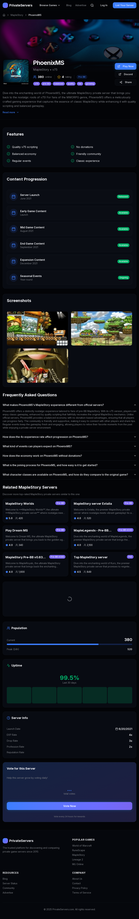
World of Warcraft (82, 845)
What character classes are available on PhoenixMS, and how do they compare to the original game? (69, 474)
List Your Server (124, 5)
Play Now (125, 66)
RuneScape (78, 850)
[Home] (4, 15)
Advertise (80, 5)
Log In (104, 5)
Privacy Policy (80, 888)
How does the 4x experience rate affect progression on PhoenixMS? (69, 436)
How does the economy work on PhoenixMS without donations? (69, 455)
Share (126, 82)
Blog (68, 5)
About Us (77, 878)
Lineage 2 (77, 859)
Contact (76, 883)
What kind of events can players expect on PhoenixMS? (69, 446)
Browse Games (50, 5)
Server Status (10, 883)
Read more (11, 112)
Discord (126, 74)
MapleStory (17, 15)
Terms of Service (81, 892)
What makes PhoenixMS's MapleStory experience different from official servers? (69, 405)
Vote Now (69, 806)
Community (9, 888)
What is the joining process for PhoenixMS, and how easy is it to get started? (69, 465)
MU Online (77, 864)
